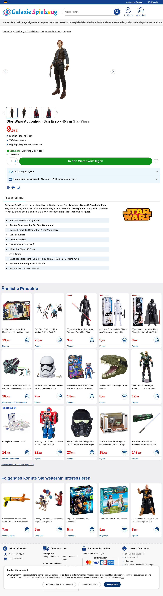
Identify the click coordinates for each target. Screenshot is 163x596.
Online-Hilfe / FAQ (16, 554)
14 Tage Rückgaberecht (135, 554)
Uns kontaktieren (16, 559)
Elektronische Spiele (90, 22)
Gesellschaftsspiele (70, 22)
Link (122, 578)
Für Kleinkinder (108, 22)
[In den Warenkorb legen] (85, 161)
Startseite (7, 31)
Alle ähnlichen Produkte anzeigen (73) (17, 465)
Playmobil (39, 536)
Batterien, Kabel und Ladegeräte (132, 22)
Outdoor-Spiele (8, 536)
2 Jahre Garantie (132, 557)
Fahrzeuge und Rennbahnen (14, 402)
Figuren (67, 31)
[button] (83, 171)
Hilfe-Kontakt (152, 2)
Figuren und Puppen (38, 22)
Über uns (129, 561)
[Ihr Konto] (128, 12)
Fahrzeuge (22, 22)
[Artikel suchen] (91, 12)
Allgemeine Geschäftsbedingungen (140, 565)
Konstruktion (9, 22)
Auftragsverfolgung (134, 2)
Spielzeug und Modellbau (26, 31)
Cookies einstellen (90, 584)
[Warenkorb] (141, 12)
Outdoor (54, 22)
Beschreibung (14, 197)
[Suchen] (117, 12)
